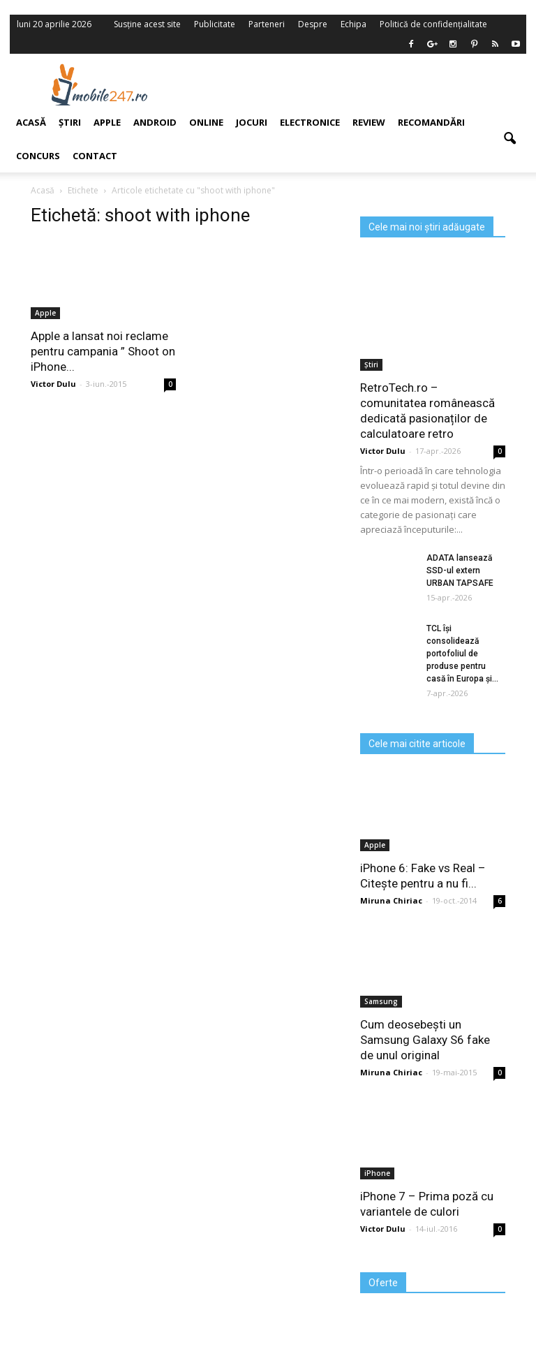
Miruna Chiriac (391, 900)
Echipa (353, 24)
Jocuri (251, 122)
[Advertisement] (357, 84)
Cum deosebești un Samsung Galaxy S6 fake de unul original (425, 1039)
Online (206, 122)
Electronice (310, 122)
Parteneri (266, 24)
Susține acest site (147, 24)
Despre (312, 24)
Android (155, 122)
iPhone (377, 1173)
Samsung (381, 1001)
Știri (371, 364)
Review (368, 122)
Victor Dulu (382, 450)
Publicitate (214, 24)
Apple (374, 845)
